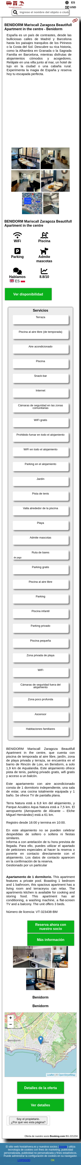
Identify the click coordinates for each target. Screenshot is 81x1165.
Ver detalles (40, 1105)
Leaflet (50, 1075)
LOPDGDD (23, 1160)
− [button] (10, 1025)
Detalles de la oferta (40, 1088)
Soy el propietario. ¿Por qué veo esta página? (28, 1120)
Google (63, 1146)
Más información (50, 940)
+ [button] (10, 1018)
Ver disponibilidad (28, 294)
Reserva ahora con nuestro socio (50, 927)
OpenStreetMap (67, 1075)
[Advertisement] (40, 111)
